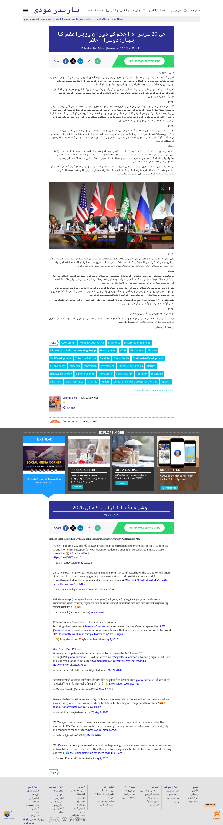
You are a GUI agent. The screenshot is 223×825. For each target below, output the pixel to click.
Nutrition (55, 381)
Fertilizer (142, 374)
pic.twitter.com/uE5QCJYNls (69, 584)
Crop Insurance (74, 381)
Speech (166, 381)
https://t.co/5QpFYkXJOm (124, 684)
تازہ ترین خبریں (42, 19)
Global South (121, 358)
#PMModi (128, 580)
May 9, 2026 (85, 562)
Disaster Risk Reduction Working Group (73, 350)
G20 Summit (68, 342)
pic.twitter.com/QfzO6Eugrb (106, 634)
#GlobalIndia (142, 580)
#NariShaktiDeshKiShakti (67, 649)
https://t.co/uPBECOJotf (108, 753)
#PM (162, 626)
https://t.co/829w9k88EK (86, 707)
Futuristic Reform (85, 358)
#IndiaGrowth (158, 580)
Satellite (105, 358)
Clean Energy (57, 366)
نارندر (56, 10)
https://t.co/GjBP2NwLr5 (67, 557)
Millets (105, 381)
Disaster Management (137, 342)
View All (77, 486)
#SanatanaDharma (94, 626)
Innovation (90, 366)
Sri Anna (92, 381)
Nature (151, 366)
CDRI (123, 350)
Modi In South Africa (92, 342)
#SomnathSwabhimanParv (74, 634)
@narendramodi (62, 630)
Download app (9, 818)
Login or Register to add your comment (153, 390)
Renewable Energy (61, 374)
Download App (169, 488)
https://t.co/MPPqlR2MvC (117, 661)
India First (114, 342)
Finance (152, 350)
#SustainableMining (81, 753)
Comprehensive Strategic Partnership (135, 381)
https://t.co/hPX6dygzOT (102, 730)
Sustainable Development (148, 358)
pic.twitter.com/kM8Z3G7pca (69, 665)
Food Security (124, 374)
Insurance (157, 374)
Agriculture (105, 374)
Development (108, 350)
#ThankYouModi (79, 553)
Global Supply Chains (131, 366)
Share (69, 408)
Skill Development (60, 358)
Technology (136, 350)
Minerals (75, 366)
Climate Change (85, 374)
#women (96, 661)
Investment (107, 366)
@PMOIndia (139, 661)
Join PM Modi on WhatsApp (144, 61)
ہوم (26, 19)
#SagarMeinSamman (125, 657)
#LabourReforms (62, 707)
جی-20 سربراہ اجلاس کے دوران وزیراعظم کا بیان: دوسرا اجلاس (89, 19)
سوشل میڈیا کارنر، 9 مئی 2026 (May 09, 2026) (44, 481)
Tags (54, 342)
